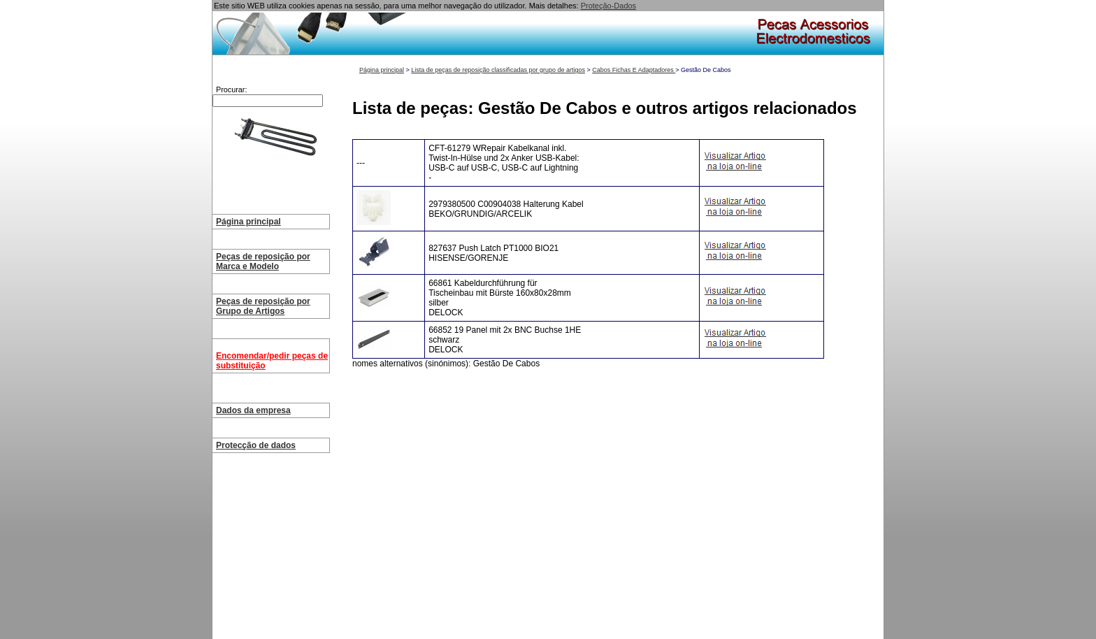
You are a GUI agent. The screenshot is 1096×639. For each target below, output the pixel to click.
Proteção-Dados (609, 5)
